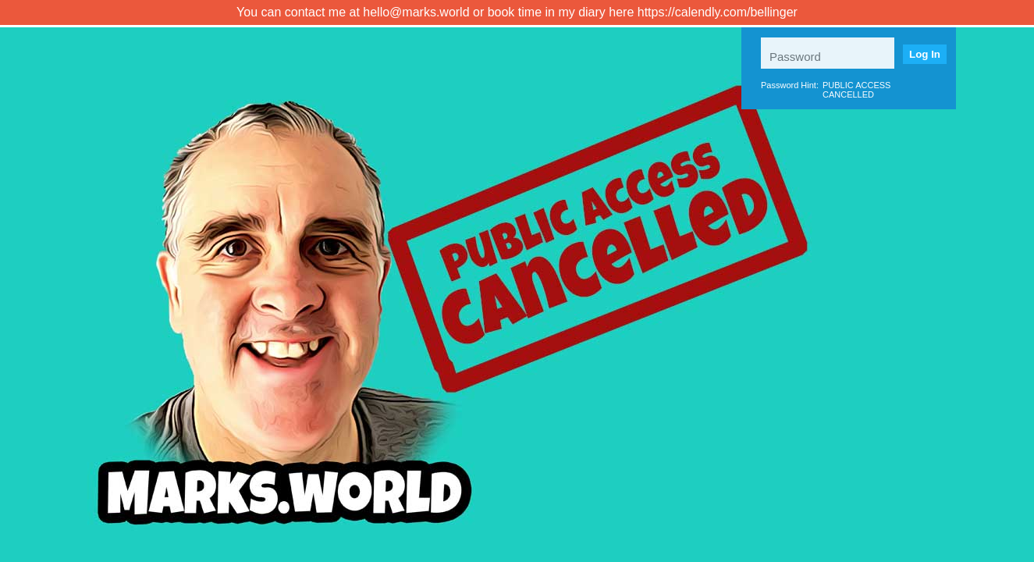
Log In (924, 54)
